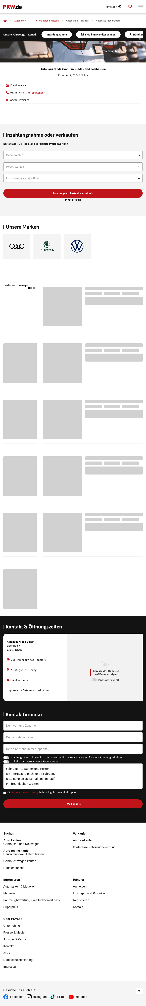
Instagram (40, 997)
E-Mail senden (18, 85)
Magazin (9, 893)
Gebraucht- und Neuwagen (38, 842)
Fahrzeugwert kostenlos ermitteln (73, 193)
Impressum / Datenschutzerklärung (28, 690)
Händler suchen (13, 868)
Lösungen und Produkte (89, 893)
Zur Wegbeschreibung (22, 669)
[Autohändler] (20, 20)
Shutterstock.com (130, 50)
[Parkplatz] (130, 6)
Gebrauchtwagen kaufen (19, 861)
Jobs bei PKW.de (14, 939)
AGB (6, 953)
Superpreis (10, 907)
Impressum (10, 966)
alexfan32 (111, 50)
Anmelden (80, 886)
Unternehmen (12, 925)
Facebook (16, 997)
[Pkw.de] (5, 20)
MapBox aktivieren (106, 680)
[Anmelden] (113, 6)
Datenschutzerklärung (25, 792)
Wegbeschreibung (19, 99)
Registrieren (81, 900)
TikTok (61, 997)
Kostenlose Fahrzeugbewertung (94, 847)
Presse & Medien (14, 932)
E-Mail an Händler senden (98, 34)
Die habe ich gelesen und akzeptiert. (42, 792)
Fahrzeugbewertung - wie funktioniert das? (31, 900)
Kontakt (32, 34)
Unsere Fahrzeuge (14, 34)
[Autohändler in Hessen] (47, 20)
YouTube (81, 997)
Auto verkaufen (83, 840)
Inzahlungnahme (56, 34)
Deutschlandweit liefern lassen (38, 852)
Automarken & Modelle (18, 886)
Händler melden (18, 680)
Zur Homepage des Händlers (26, 659)
